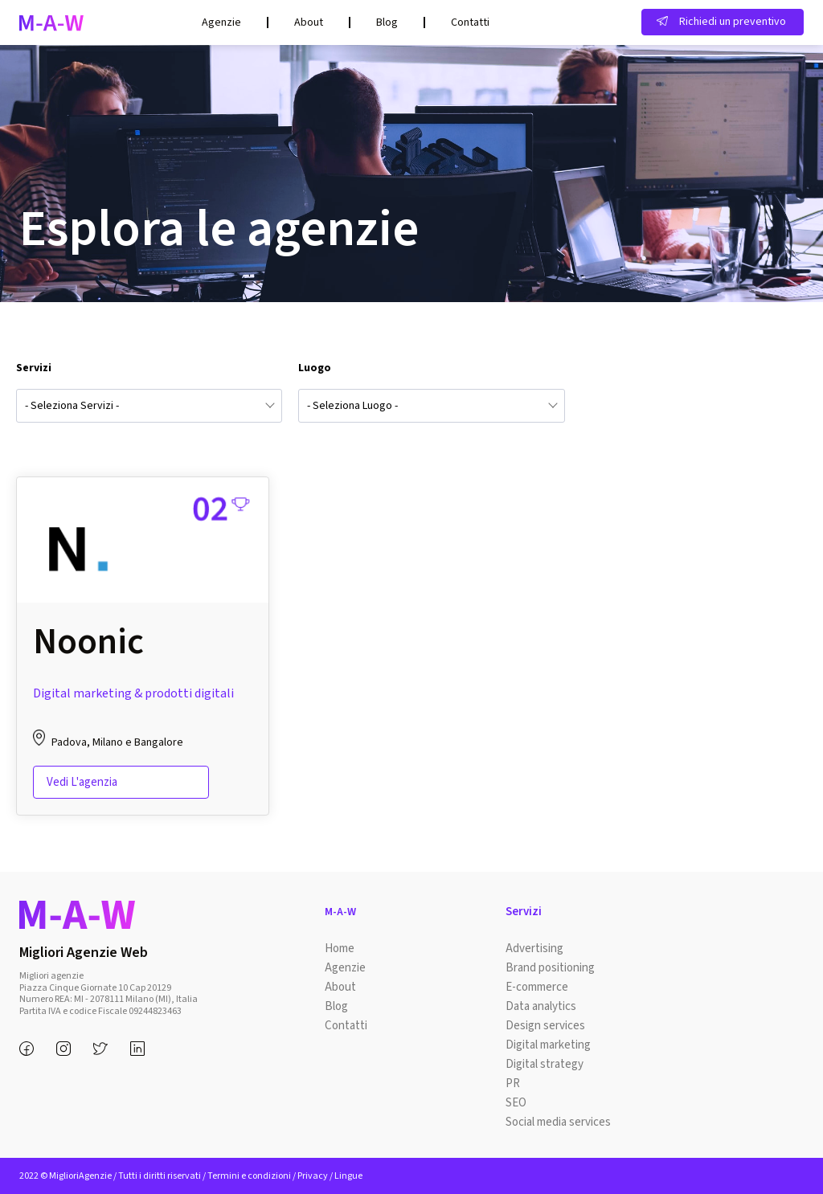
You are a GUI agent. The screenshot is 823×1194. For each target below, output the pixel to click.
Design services (545, 1025)
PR (513, 1083)
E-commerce (537, 987)
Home (339, 948)
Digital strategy (544, 1064)
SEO (516, 1102)
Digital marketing (548, 1045)
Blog (387, 22)
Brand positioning (550, 967)
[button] (722, 22)
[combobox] (149, 406)
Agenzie (221, 22)
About (308, 22)
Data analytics (541, 1006)
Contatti (470, 22)
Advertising (534, 948)
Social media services (558, 1122)
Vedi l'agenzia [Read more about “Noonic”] (82, 782)
